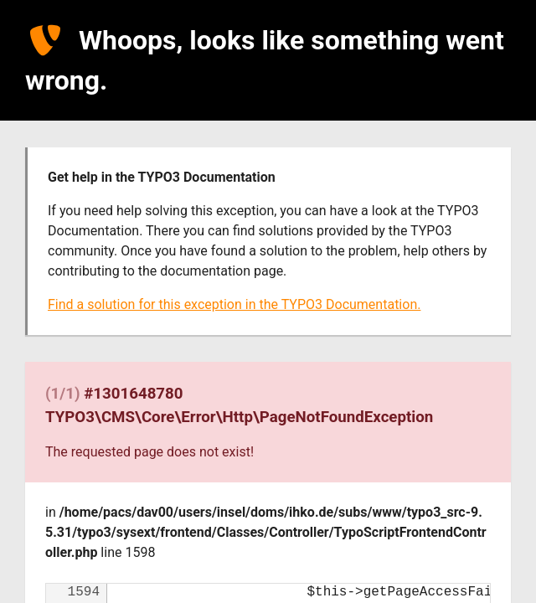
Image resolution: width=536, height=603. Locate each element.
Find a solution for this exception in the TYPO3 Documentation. (234, 304)
